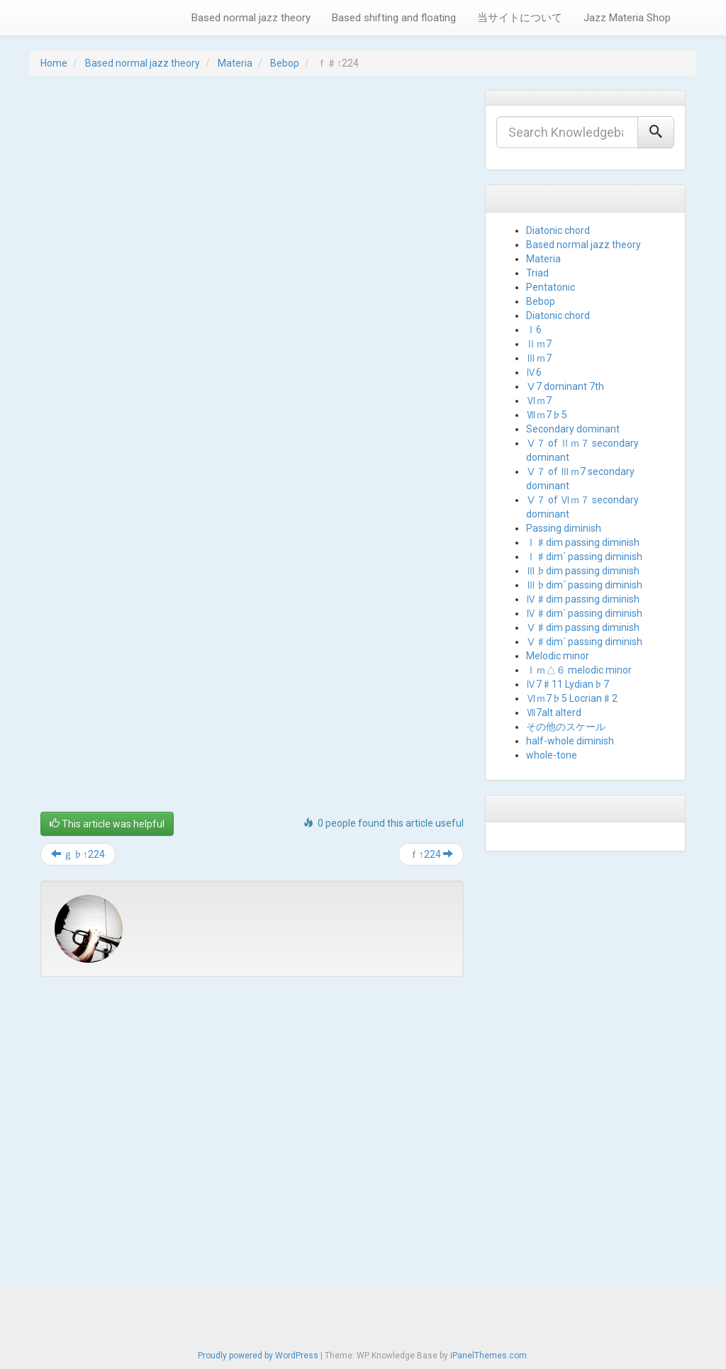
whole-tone (551, 755)
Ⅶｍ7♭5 (546, 414)
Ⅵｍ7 (539, 400)
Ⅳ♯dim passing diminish (583, 599)
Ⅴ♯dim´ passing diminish (584, 641)
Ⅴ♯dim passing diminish (583, 627)
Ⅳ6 (534, 372)
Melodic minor (557, 655)
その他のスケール (565, 726)
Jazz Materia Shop (627, 17)
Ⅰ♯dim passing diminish (583, 542)
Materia (235, 63)
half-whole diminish (570, 741)
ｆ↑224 (431, 854)
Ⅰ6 (534, 329)
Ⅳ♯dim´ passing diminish (584, 613)
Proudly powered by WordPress (258, 1355)
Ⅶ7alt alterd (553, 712)
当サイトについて (519, 17)
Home (53, 63)
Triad (537, 273)
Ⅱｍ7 (539, 344)
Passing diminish (563, 528)
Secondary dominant (573, 429)
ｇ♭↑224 (78, 854)
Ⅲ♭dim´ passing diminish (584, 585)
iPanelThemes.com (488, 1355)
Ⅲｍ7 (539, 358)
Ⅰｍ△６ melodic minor (579, 670)
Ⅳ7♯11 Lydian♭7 (567, 684)
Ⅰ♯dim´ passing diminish (584, 556)
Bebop (284, 63)
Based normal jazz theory (251, 17)
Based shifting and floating (394, 17)
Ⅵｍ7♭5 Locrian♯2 (572, 698)
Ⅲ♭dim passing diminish (583, 570)
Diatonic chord (558, 230)
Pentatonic (550, 287)
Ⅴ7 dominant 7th (565, 386)
